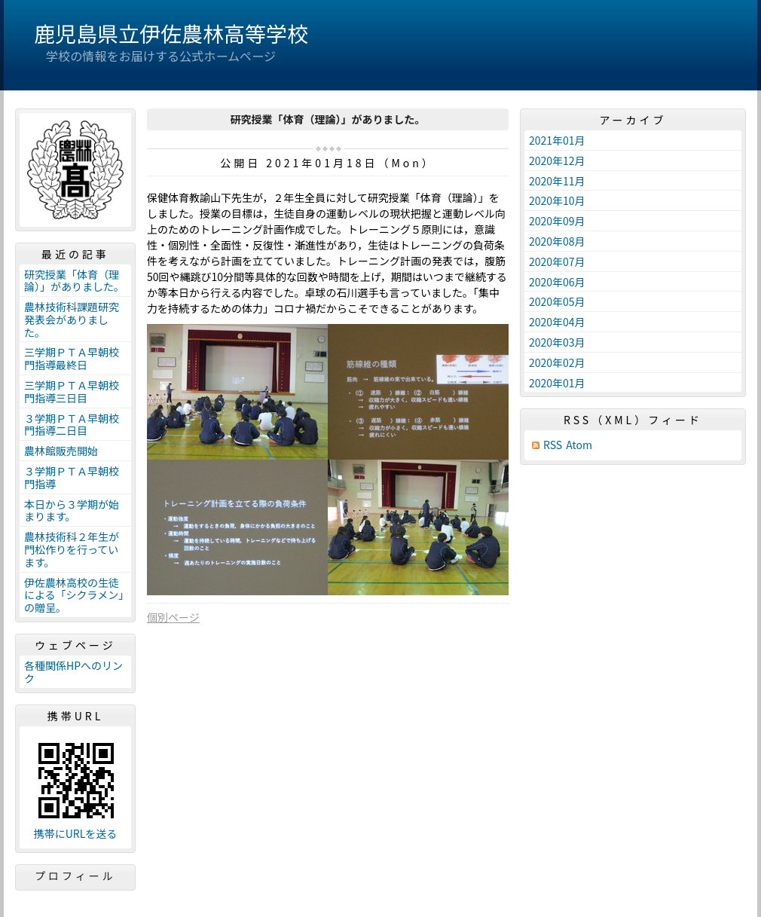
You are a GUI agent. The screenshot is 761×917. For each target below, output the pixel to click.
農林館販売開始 (61, 450)
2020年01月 (557, 382)
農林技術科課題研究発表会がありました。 (71, 319)
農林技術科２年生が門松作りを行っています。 (71, 549)
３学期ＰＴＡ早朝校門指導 (71, 477)
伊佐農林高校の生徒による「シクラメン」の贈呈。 (74, 595)
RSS (552, 445)
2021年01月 (557, 140)
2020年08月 (557, 241)
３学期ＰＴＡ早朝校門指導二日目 (71, 425)
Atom (579, 445)
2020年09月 (557, 220)
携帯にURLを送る (76, 834)
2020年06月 (557, 281)
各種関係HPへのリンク (73, 672)
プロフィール (75, 875)
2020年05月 (557, 301)
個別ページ (173, 617)
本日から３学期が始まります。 (71, 510)
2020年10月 (557, 200)
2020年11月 (557, 180)
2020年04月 (557, 321)
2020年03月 (557, 342)
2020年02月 (557, 362)
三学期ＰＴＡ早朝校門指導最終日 (71, 358)
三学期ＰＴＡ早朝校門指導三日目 (71, 391)
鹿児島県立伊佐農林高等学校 (171, 33)
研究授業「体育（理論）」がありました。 (74, 281)
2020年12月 (557, 160)
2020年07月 (557, 261)
